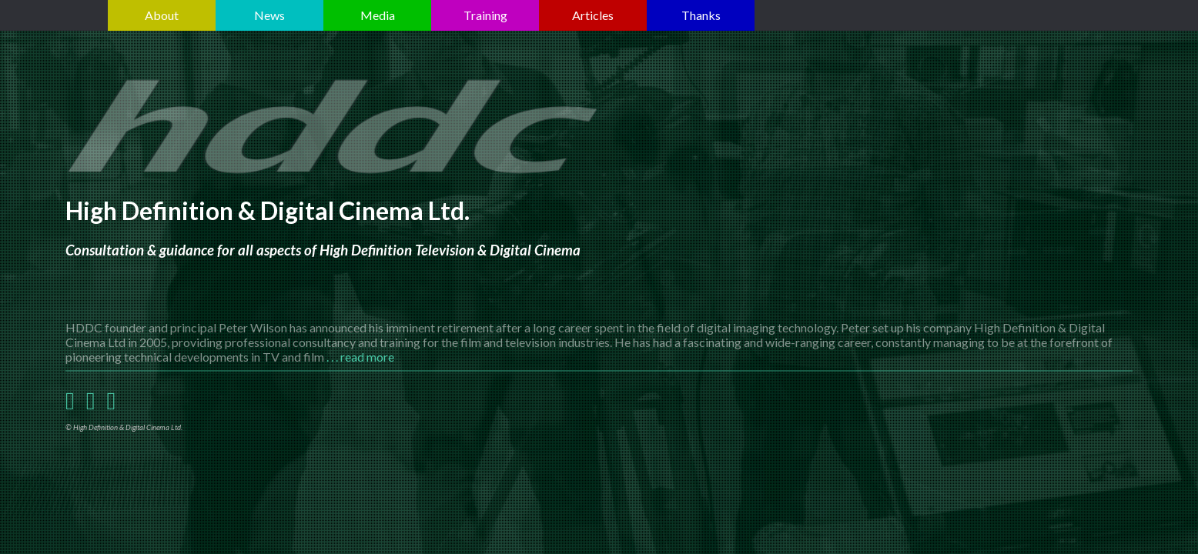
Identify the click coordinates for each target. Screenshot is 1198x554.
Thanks (701, 15)
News (269, 15)
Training (485, 15)
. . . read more (360, 356)
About (162, 15)
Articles (593, 15)
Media (377, 15)
